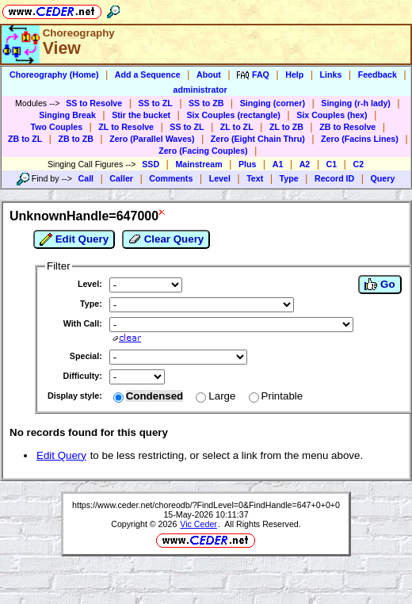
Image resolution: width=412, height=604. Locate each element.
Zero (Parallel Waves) (151, 138)
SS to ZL (156, 103)
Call (86, 178)
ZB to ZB (75, 138)
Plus (247, 164)
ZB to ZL (25, 138)
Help (294, 74)
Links (331, 74)
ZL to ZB (286, 127)
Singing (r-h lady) (356, 103)
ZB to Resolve (347, 127)
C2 (358, 164)
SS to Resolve (94, 103)
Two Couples (57, 127)
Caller (121, 178)
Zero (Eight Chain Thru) (258, 138)
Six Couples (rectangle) (233, 115)
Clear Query (166, 239)
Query (383, 178)
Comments (171, 178)
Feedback (377, 74)
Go (379, 284)
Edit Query (74, 239)
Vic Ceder (198, 524)
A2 (305, 164)
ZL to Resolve (126, 127)
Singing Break (67, 115)
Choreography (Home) (54, 74)
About (208, 74)
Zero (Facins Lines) (360, 138)
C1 (332, 164)
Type (289, 178)
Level (220, 178)
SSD (150, 164)
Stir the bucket (141, 115)
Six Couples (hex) (331, 115)
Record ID (334, 178)
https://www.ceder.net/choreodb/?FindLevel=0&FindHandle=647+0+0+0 (206, 505)
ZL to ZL (237, 127)
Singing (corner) (272, 103)
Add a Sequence (148, 74)
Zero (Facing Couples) (203, 150)
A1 (278, 164)
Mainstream (198, 164)
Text (254, 178)
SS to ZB (206, 103)
